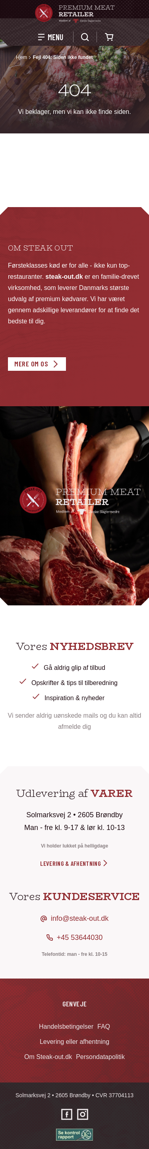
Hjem (21, 57)
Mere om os (31, 363)
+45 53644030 (80, 938)
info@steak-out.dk (79, 918)
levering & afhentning (74, 863)
